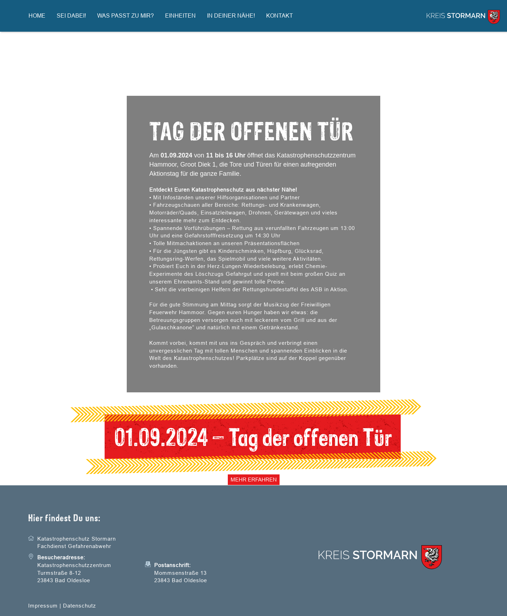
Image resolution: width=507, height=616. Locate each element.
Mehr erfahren (254, 480)
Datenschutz (79, 606)
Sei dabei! (71, 16)
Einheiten (180, 16)
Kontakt (279, 16)
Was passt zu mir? (125, 16)
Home (37, 16)
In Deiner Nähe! (231, 16)
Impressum (43, 606)
